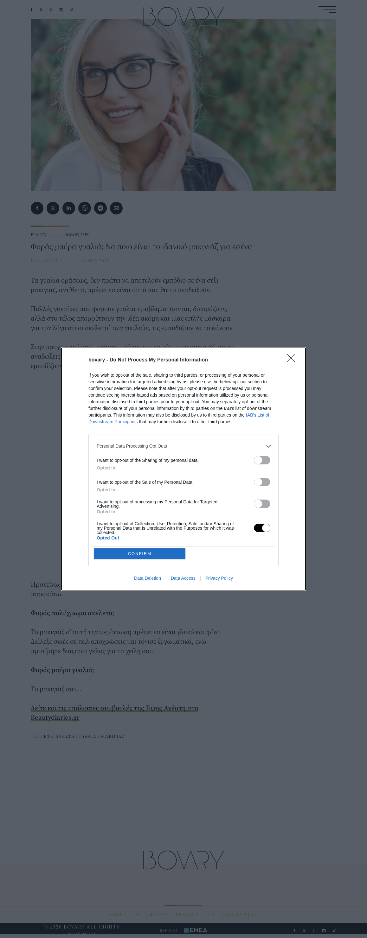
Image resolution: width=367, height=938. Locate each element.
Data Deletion (147, 578)
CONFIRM (140, 553)
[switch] (262, 460)
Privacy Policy (219, 578)
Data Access (183, 578)
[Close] (293, 360)
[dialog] (183, 469)
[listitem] (183, 446)
